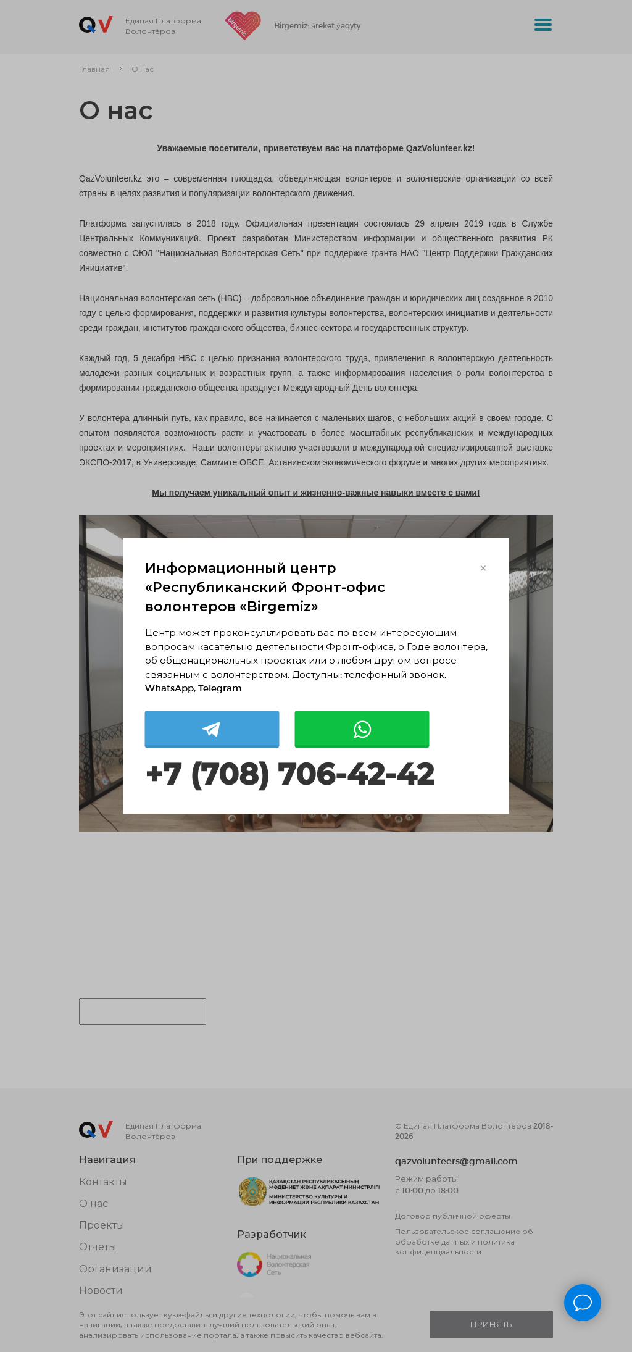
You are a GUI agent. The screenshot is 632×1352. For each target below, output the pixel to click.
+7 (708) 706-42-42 (289, 774)
